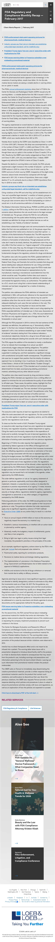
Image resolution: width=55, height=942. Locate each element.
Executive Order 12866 (12, 511)
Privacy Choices (11, 901)
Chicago (33, 890)
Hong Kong (27, 894)
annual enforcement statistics (20, 89)
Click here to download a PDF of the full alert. (19, 693)
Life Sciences (35, 708)
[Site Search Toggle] (45, 4)
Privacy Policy (13, 900)
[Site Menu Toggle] (50, 4)
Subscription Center (39, 900)
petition (6, 209)
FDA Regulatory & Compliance (15, 708)
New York (24, 890)
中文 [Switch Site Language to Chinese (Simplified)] (18, 5)
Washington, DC (13, 892)
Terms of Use (25, 900)
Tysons (37, 892)
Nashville (42, 890)
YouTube (33, 898)
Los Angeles (13, 890)
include (11, 549)
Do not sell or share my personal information (36, 901)
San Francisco (26, 892)
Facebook (20, 898)
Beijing (45, 892)
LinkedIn (10, 898)
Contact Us (43, 898)
